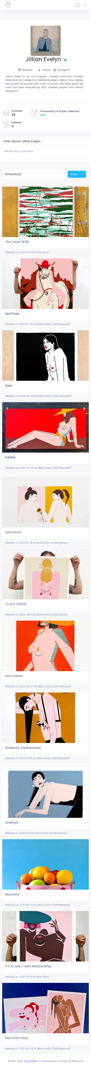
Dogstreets (30, 1061)
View (43, 115)
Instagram (62, 70)
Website (25, 70)
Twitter (44, 70)
